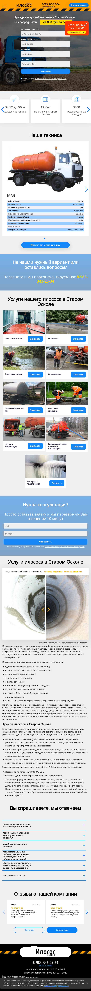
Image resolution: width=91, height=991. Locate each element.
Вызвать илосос (79, 5)
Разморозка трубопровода (33, 483)
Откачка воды (54, 374)
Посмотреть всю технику (45, 245)
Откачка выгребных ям (14, 410)
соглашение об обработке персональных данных (43, 80)
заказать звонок (45, 966)
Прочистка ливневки (53, 410)
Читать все (29, 930)
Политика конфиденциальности (56, 985)
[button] (88, 109)
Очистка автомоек (13, 338)
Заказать (45, 71)
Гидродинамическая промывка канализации (57, 446)
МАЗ (11, 195)
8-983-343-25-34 (50, 4)
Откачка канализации (11, 445)
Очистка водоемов (13, 374)
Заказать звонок (77, 32)
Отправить (45, 541)
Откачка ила (53, 338)
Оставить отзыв (62, 930)
